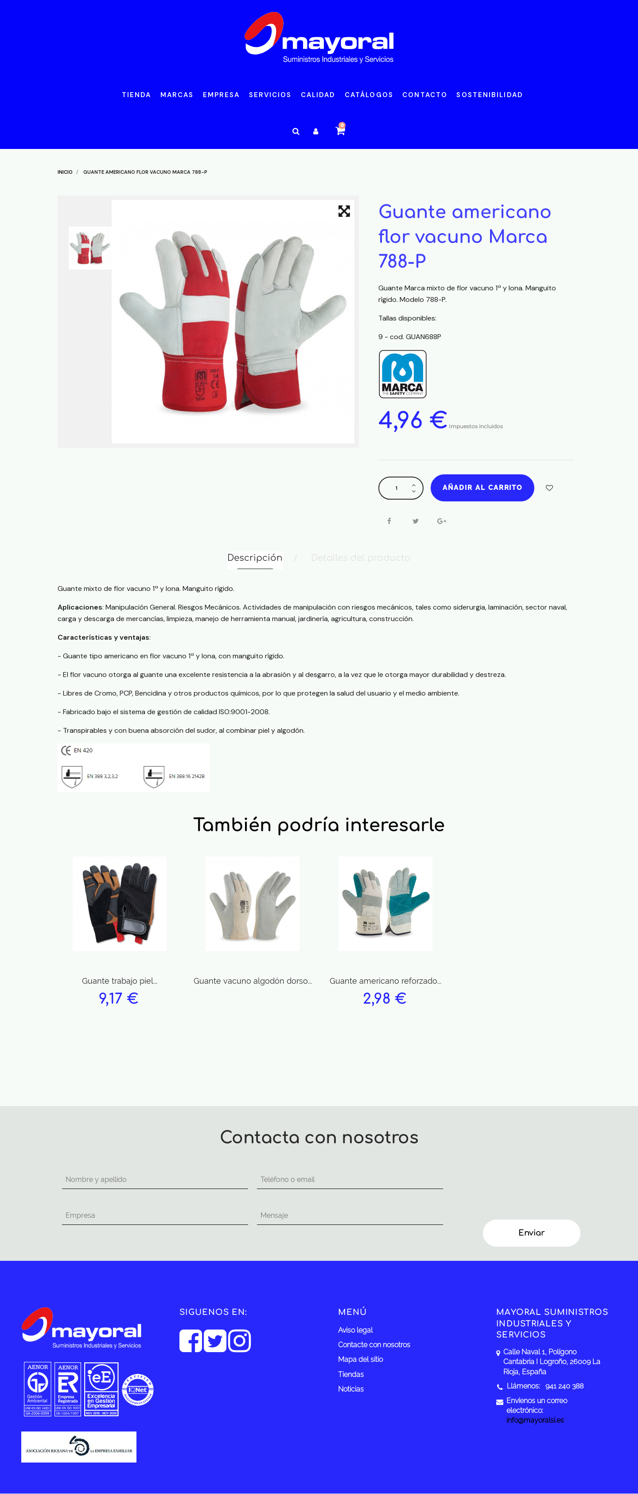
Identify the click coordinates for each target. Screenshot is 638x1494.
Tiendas (351, 1374)
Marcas (177, 94)
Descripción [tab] (255, 558)
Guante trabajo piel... (119, 981)
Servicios (270, 94)
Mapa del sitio (360, 1359)
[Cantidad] (396, 488)
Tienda (137, 94)
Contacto (424, 94)
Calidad (318, 94)
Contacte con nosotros (374, 1345)
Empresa (221, 94)
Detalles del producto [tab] (361, 558)
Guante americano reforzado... (385, 981)
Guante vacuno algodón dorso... (253, 981)
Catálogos (369, 94)
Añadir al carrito (482, 488)
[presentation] (523, 1188)
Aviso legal (355, 1330)
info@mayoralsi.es (535, 1420)
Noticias (351, 1389)
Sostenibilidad (489, 94)
